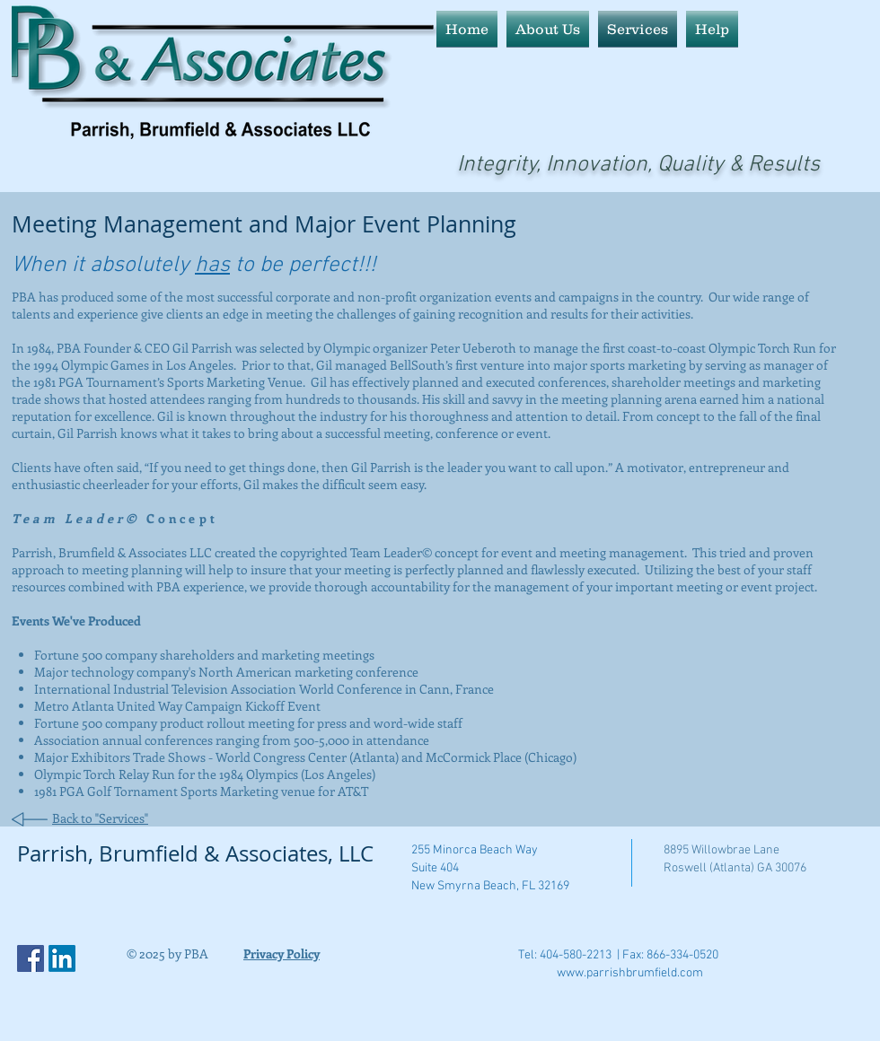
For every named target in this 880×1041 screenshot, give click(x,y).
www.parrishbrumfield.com (630, 973)
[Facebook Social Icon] (30, 958)
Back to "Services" (100, 818)
